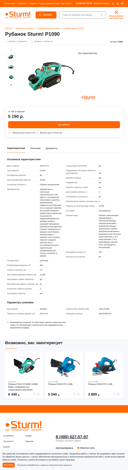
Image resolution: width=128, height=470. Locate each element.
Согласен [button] (8, 465)
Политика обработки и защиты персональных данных (44, 465)
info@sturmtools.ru (101, 3)
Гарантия (22, 3)
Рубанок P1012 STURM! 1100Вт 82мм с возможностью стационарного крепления (23, 387)
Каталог (9, 28)
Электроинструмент (25, 28)
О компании (9, 3)
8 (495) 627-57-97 (84, 3)
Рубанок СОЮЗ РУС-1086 (60, 384)
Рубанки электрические (49, 28)
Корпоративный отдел (49, 3)
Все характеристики (87, 53)
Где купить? (66, 3)
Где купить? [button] (64, 125)
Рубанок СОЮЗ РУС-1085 (100, 384)
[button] (21, 132)
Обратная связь (86, 448)
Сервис (32, 3)
